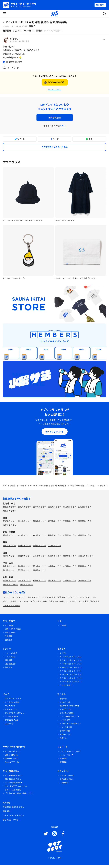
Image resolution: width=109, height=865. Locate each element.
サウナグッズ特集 (12, 702)
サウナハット (10, 705)
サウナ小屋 (83, 601)
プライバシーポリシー (11, 820)
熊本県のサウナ (54, 580)
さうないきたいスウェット (15, 713)
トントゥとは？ (54, 89)
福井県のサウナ (54, 535)
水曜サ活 (63, 698)
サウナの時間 (65, 731)
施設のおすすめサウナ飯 (69, 705)
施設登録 (8, 639)
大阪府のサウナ (39, 556)
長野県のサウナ (84, 535)
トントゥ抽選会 (11, 653)
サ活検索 (8, 636)
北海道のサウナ (9, 506)
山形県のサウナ (84, 506)
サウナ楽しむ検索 (67, 713)
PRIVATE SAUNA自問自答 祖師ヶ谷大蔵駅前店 (36, 22)
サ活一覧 (63, 625)
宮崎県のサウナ (84, 580)
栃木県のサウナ (24, 521)
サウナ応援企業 (66, 727)
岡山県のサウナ (39, 566)
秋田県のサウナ (69, 506)
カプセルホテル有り (38, 601)
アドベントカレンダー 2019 (70, 678)
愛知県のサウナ (39, 545)
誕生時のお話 (10, 755)
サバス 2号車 (65, 720)
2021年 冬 (9, 723)
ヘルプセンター (66, 775)
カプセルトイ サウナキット (70, 723)
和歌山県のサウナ (85, 556)
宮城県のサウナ (54, 506)
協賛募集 (8, 667)
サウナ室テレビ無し (88, 597)
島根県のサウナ (24, 566)
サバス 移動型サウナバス (69, 716)
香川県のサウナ (9, 570)
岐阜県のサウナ (9, 545)
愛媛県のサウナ (24, 570)
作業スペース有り (56, 601)
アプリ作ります (66, 709)
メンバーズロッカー (67, 755)
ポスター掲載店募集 (13, 782)
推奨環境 (6, 802)
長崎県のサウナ (39, 580)
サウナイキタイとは (13, 751)
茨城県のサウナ (9, 521)
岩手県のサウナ (39, 506)
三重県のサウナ (54, 545)
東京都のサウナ (84, 521)
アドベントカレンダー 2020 (70, 674)
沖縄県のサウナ (26, 584)
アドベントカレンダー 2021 (70, 671)
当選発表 (8, 660)
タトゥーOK (23, 601)
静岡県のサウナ (24, 545)
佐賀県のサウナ (24, 580)
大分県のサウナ (69, 580)
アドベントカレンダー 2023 (70, 663)
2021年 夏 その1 (11, 716)
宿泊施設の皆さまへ (13, 779)
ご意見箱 (63, 782)
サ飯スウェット (11, 709)
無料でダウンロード (54, 431)
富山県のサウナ (24, 535)
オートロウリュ (34, 597)
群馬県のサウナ (39, 521)
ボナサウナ (73, 597)
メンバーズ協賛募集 (13, 789)
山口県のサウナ (69, 566)
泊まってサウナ (66, 734)
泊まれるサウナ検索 (13, 629)
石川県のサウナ (39, 535)
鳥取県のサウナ (9, 566)
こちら (63, 125)
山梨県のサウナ (69, 535)
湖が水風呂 (95, 601)
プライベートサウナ (11, 605)
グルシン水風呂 (49, 597)
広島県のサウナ (54, 566)
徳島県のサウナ (84, 566)
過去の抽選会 (10, 663)
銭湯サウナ (62, 597)
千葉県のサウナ (69, 521)
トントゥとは (10, 656)
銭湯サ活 (63, 738)
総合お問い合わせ (67, 779)
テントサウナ (71, 601)
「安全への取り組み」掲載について (19, 793)
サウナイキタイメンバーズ (70, 751)
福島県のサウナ (9, 510)
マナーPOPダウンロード (14, 786)
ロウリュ (6, 597)
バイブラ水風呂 (9, 601)
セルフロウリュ (18, 597)
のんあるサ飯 (65, 702)
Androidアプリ (11, 762)
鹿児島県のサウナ (10, 584)
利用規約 (6, 811)
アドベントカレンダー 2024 (70, 660)
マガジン (63, 653)
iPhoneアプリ (10, 758)
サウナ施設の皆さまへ (13, 775)
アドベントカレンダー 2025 (70, 656)
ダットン (14, 38)
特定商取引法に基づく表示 (13, 807)
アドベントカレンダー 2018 (70, 681)
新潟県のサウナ (9, 535)
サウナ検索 (9, 625)
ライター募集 (65, 685)
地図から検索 (10, 632)
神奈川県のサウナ (10, 525)
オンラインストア (12, 698)
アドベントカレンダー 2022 (70, 667)
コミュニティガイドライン (13, 815)
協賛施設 (63, 758)
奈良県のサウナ (69, 556)
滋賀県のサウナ (9, 556)
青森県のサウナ (24, 506)
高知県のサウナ (39, 570)
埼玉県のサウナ (54, 521)
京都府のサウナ (24, 556)
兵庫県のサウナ (54, 556)
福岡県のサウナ (9, 580)
